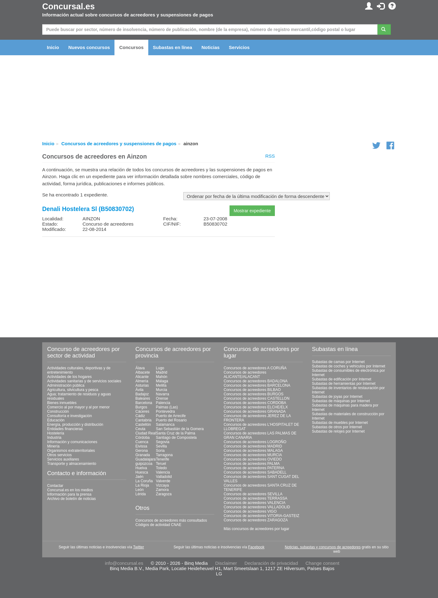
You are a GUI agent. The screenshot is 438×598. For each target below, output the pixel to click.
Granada (143, 455)
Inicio (53, 47)
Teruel (161, 463)
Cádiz (140, 416)
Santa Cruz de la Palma (175, 433)
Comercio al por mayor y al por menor (78, 407)
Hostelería (55, 433)
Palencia (163, 403)
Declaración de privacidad (271, 563)
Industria (54, 437)
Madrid (162, 372)
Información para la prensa (69, 494)
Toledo (161, 468)
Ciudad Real (146, 433)
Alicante (142, 377)
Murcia (161, 390)
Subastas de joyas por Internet (337, 396)
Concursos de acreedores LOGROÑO (255, 442)
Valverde (163, 481)
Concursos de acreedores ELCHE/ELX (256, 407)
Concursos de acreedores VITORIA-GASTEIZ (261, 516)
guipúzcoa (144, 463)
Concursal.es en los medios (70, 490)
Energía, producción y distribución (75, 424)
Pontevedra (165, 411)
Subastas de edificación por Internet (341, 379)
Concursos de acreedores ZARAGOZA (256, 520)
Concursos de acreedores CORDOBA (255, 403)
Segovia (162, 442)
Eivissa (141, 446)
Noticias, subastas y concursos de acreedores (323, 547)
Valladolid (164, 476)
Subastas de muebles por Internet (340, 422)
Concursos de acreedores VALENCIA (254, 503)
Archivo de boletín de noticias (71, 499)
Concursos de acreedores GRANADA (255, 411)
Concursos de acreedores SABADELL (255, 472)
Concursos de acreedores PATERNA (254, 468)
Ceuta (140, 429)
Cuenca (142, 442)
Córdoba (143, 437)
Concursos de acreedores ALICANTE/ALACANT (245, 374)
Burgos (141, 407)
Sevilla (161, 446)
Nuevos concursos (89, 47)
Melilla (161, 385)
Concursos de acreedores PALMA (252, 463)
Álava (140, 368)
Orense (162, 398)
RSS (270, 156)
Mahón (162, 377)
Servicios (239, 47)
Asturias (142, 385)
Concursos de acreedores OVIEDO (253, 459)
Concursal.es (68, 6)
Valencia (163, 472)
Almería (142, 381)
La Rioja (142, 485)
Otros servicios (59, 455)
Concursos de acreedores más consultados (171, 520)
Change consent (322, 563)
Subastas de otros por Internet (337, 427)
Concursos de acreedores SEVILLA (253, 494)
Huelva (141, 468)
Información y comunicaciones (72, 442)
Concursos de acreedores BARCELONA (257, 385)
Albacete (143, 372)
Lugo (160, 368)
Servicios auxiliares (63, 459)
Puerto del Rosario (171, 420)
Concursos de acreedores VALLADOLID (257, 507)
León (140, 490)
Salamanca (165, 424)
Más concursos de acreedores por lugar (256, 529)
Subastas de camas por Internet (338, 362)
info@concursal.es (124, 563)
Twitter (138, 547)
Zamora (162, 490)
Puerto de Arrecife (171, 416)
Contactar (55, 485)
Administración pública (65, 385)
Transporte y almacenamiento (71, 463)
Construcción (58, 411)
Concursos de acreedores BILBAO (252, 390)
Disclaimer (226, 563)
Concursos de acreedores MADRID (253, 446)
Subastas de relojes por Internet (338, 431)
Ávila (140, 390)
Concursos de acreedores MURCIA (253, 455)
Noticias (210, 47)
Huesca (142, 472)
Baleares (143, 398)
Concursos (131, 47)
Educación (56, 420)
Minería (53, 446)
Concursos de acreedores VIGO (250, 511)
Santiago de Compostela (176, 437)
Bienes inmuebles (62, 403)
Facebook (256, 547)
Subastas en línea (172, 47)
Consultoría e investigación (69, 416)
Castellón (143, 424)
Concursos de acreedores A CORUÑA (255, 368)
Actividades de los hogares (69, 377)
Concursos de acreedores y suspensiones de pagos (119, 143)
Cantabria (144, 420)
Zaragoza (164, 494)
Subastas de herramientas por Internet (344, 383)
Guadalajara (146, 459)
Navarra (162, 394)
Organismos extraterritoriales (71, 450)
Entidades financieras (65, 429)
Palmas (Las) (167, 407)
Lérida (141, 494)
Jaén (140, 476)
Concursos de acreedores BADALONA (256, 381)
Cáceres (143, 411)
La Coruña (144, 481)
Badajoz (142, 394)
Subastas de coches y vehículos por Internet (348, 366)
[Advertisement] (158, 284)
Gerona (142, 450)
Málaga (162, 381)
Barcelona (144, 403)
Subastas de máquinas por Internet (341, 401)
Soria (160, 450)
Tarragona (164, 455)
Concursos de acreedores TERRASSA (255, 498)
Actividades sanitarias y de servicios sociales (84, 381)
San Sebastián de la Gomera (180, 429)
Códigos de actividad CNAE (158, 525)
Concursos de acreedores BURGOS (254, 394)
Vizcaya (162, 485)
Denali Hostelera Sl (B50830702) (88, 208)
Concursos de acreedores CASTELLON (256, 398)
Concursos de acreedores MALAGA (253, 450)
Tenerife (162, 459)
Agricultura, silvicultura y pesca (72, 390)
